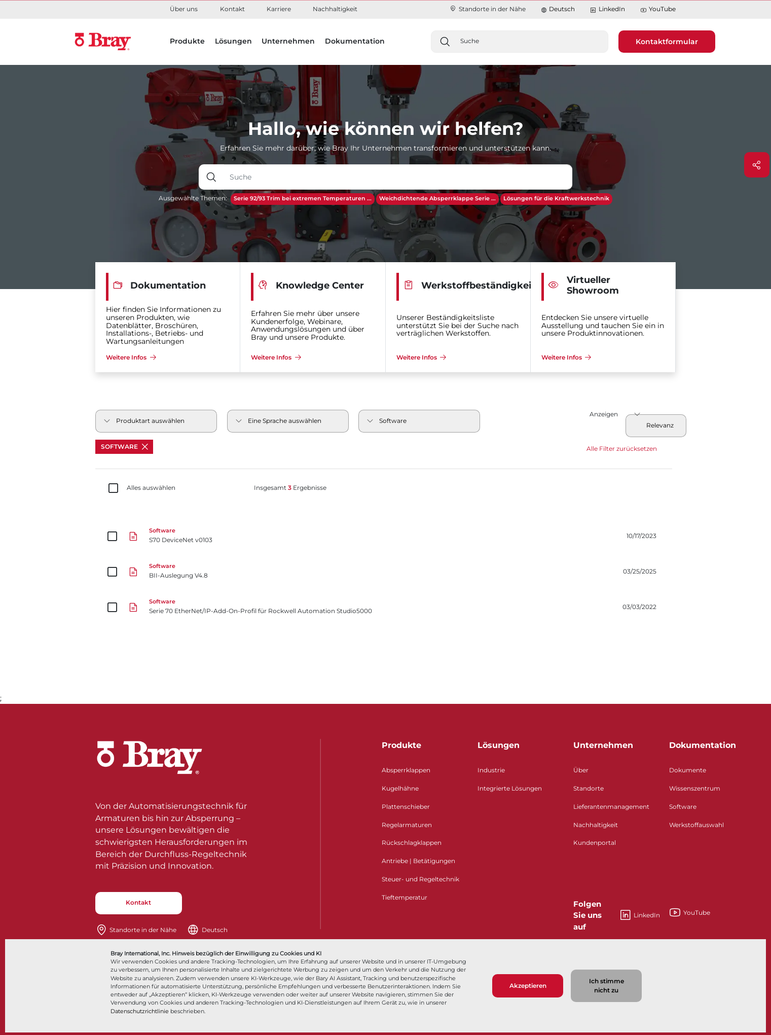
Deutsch (562, 9)
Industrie (491, 770)
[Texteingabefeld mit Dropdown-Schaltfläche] (398, 177)
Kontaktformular (667, 41)
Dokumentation (702, 745)
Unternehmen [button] (288, 41)
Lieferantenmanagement (611, 806)
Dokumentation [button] (355, 41)
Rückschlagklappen (412, 842)
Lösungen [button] (233, 41)
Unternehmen (603, 745)
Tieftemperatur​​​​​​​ (404, 897)
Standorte (588, 788)
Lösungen (499, 745)
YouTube (658, 9)
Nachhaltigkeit (335, 9)
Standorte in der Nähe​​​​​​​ (487, 9)
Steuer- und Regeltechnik (420, 879)
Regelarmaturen (407, 825)
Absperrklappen (406, 770)
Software (124, 446)
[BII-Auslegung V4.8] (385, 572)
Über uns (184, 9)
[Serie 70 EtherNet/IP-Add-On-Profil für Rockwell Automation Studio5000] (385, 607)
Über (581, 770)
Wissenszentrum (694, 788)
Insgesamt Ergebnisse (290, 487)
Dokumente (687, 770)
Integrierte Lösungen (510, 788)
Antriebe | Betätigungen (418, 861)
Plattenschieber (406, 806)
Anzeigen (604, 414)
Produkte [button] (187, 41)
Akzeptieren (527, 985)
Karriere (279, 9)
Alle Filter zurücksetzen (621, 448)
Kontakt (232, 9)
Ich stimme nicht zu (606, 985)
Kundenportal (594, 842)
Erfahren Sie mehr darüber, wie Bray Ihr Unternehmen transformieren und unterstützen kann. (385, 148)
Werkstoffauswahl (696, 825)
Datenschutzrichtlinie (140, 1011)
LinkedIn (607, 9)
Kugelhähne (400, 788)
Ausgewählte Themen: (193, 198)
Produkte (401, 745)
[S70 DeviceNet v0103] (385, 536)
